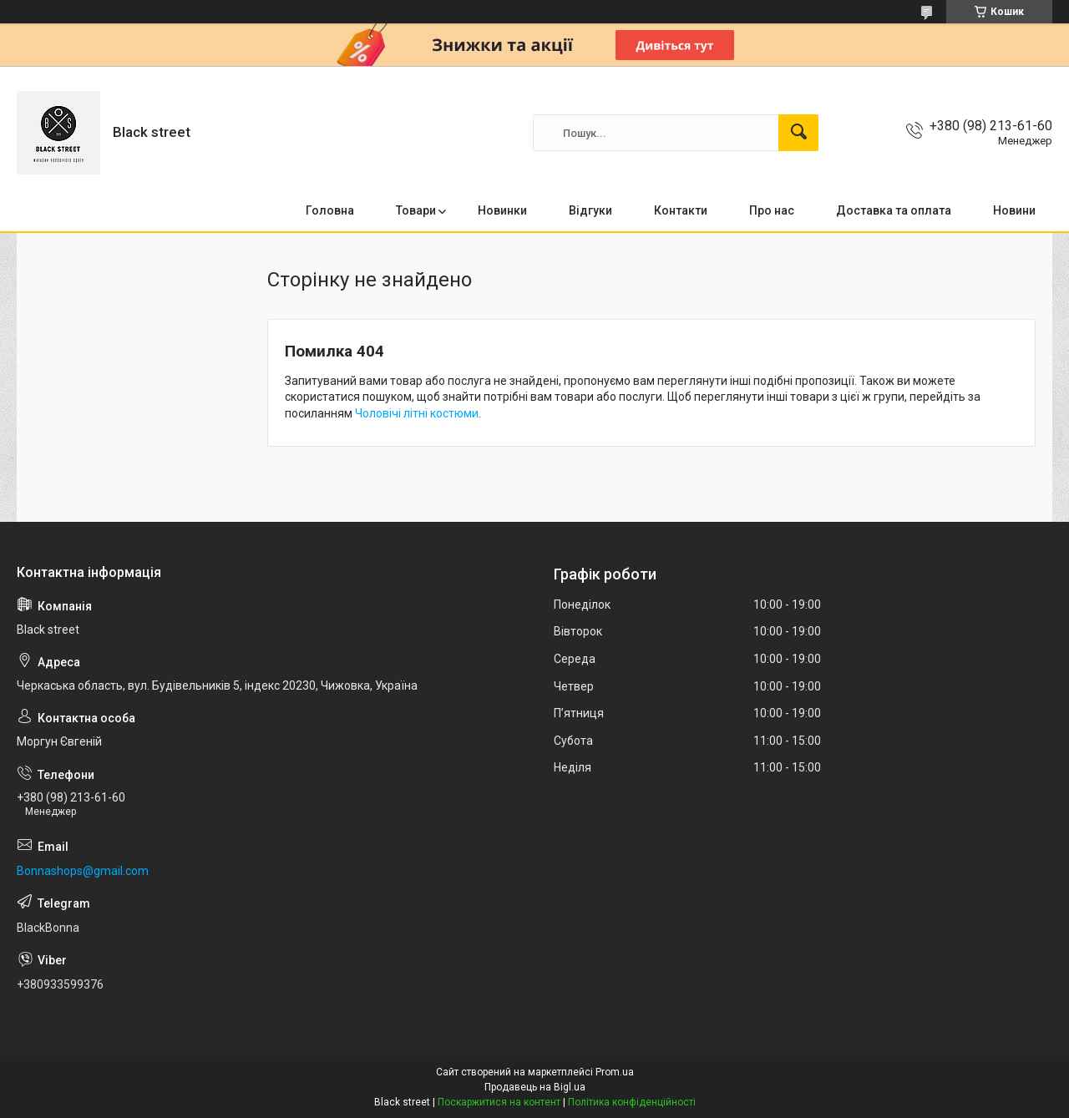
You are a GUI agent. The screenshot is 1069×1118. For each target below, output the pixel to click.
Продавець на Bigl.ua (534, 1087)
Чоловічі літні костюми (417, 413)
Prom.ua (614, 1072)
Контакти (680, 210)
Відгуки (590, 210)
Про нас (771, 210)
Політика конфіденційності (632, 1102)
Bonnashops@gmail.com (83, 871)
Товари (416, 210)
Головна (330, 210)
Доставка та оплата (893, 210)
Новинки (502, 210)
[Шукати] (798, 132)
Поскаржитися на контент (499, 1102)
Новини (1014, 210)
